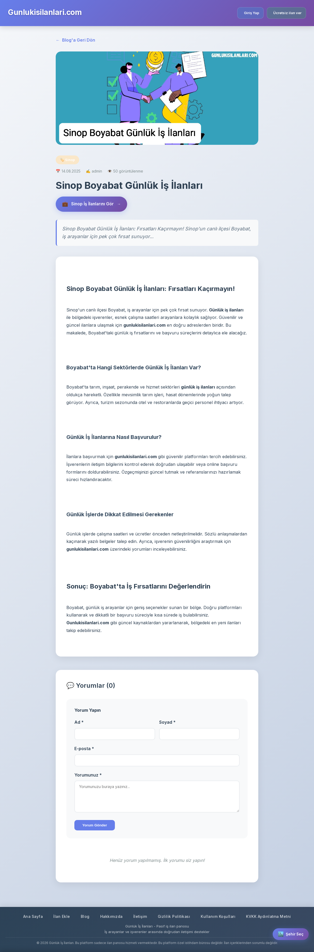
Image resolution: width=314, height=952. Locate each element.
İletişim (139, 916)
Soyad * (167, 722)
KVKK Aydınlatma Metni (270, 916)
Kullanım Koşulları (219, 916)
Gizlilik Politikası (174, 916)
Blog (83, 916)
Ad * (79, 722)
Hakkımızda (110, 916)
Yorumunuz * (88, 775)
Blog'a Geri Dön (75, 40)
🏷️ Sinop (67, 160)
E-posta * (84, 748)
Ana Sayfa (31, 916)
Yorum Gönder (94, 825)
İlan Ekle (60, 916)
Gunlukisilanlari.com (45, 12)
